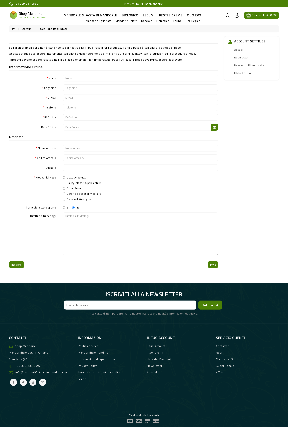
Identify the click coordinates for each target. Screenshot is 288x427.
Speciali (152, 372)
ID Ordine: (50, 117)
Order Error (72, 188)
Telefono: (51, 107)
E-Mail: (52, 97)
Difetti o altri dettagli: (43, 216)
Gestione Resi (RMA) (53, 28)
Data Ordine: (49, 127)
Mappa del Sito (226, 359)
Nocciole (146, 20)
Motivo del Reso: (46, 177)
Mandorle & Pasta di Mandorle (90, 15)
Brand (82, 379)
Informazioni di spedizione (96, 359)
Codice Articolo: (47, 157)
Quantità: (51, 167)
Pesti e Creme (170, 15)
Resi (219, 352)
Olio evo (194, 15)
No (76, 207)
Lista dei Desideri (159, 359)
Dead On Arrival (74, 177)
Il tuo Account (156, 346)
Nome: (53, 78)
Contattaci (223, 346)
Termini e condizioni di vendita (99, 372)
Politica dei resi (88, 346)
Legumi (148, 15)
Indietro (16, 264)
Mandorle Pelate (126, 20)
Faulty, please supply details (82, 183)
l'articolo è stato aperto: (41, 207)
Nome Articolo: (47, 148)
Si (66, 207)
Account (27, 28)
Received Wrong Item (78, 199)
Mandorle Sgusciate (99, 20)
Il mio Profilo (242, 73)
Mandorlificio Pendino (93, 352)
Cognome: (50, 87)
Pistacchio (162, 20)
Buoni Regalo (225, 365)
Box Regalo (193, 20)
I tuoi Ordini (155, 352)
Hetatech (153, 415)
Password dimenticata (249, 65)
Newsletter (154, 365)
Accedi (238, 49)
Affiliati (221, 372)
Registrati (241, 57)
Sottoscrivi (210, 305)
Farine (177, 20)
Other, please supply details (82, 194)
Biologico (130, 15)
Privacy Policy (87, 365)
